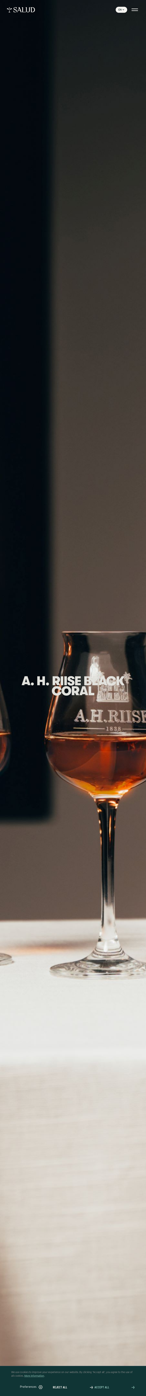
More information (34, 1375)
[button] (31, 1387)
